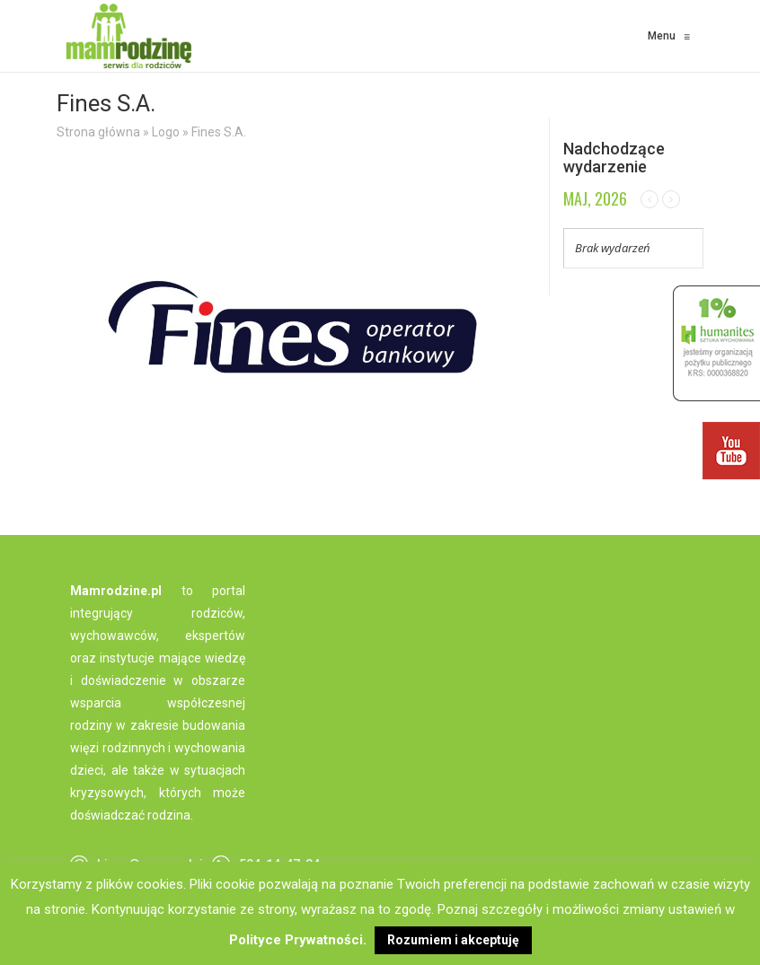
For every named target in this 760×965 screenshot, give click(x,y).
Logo (166, 132)
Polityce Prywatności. (298, 940)
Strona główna (98, 132)
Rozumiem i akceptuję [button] (453, 940)
